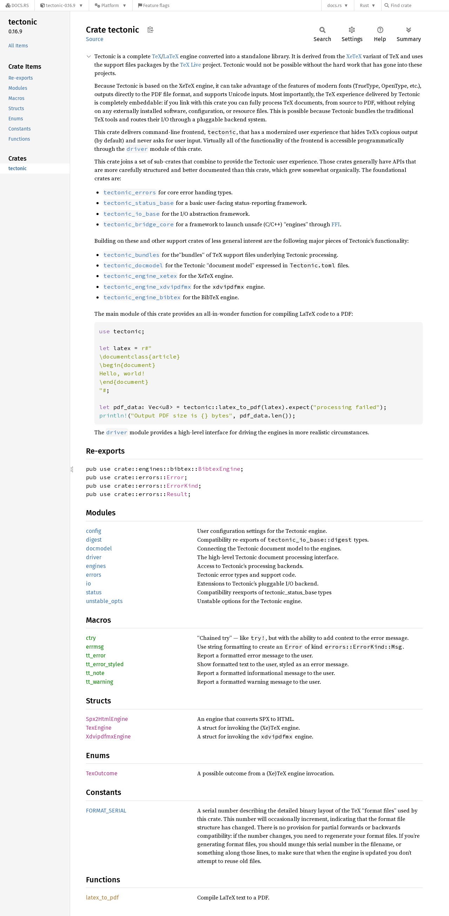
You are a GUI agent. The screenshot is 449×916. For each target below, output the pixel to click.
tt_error (96, 655)
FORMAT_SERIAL (106, 810)
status (93, 592)
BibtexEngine (219, 468)
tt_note (95, 673)
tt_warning (99, 681)
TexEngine (99, 727)
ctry (91, 638)
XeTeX (354, 56)
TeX (156, 56)
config (93, 531)
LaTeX (171, 56)
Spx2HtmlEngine (107, 719)
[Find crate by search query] (419, 5)
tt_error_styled (105, 664)
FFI (335, 224)
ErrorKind (182, 485)
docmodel (99, 548)
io (88, 583)
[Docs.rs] (17, 5)
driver (93, 557)
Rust (364, 5)
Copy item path (150, 29)
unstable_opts (104, 601)
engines (96, 566)
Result (177, 493)
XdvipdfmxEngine (108, 736)
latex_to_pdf (102, 897)
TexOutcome (102, 773)
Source (94, 39)
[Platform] (110, 5)
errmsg (94, 646)
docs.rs (334, 5)
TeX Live (190, 64)
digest (94, 539)
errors (93, 574)
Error (175, 477)
